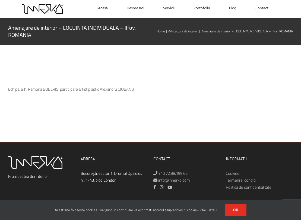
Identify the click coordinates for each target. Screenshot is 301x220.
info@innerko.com (171, 180)
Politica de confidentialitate (248, 187)
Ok (236, 209)
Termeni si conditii (241, 180)
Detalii (212, 210)
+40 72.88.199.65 (170, 173)
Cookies (232, 173)
